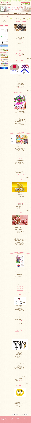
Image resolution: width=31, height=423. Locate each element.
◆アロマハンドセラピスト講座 (19, 53)
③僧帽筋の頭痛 (20, 158)
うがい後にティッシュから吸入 (21, 379)
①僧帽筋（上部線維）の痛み (20, 286)
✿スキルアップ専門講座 (10, 419)
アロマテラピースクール (21, 13)
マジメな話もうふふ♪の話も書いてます (20, 132)
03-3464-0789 (4, 19)
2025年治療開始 (20, 179)
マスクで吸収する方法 (21, 380)
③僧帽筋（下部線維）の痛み (20, 290)
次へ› (24, 414)
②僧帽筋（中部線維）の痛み (20, 288)
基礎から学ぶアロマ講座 (4, 29)
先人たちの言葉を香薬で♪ (20, 294)
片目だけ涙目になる (20, 385)
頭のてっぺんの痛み (20, 60)
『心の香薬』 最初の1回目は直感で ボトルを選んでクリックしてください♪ (19, 330)
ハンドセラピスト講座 (3, 419)
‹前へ (14, 414)
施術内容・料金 (15, 13)
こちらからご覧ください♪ (20, 87)
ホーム (3, 13)
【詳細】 (20, 39)
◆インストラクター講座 (20, 42)
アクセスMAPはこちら (4, 25)
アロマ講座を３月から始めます (20, 21)
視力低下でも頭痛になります (20, 92)
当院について (9, 13)
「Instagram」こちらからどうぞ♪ (20, 174)
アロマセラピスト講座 (3, 31)
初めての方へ (27, 13)
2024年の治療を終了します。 (20, 212)
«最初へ (12, 414)
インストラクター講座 (3, 30)
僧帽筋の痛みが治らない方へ (20, 252)
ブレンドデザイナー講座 (23, 418)
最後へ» (27, 414)
